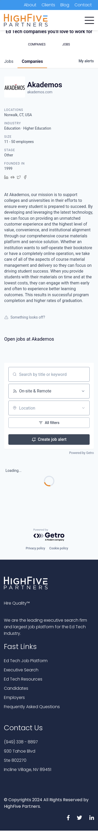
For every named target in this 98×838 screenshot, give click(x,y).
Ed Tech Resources (23, 679)
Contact (83, 5)
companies (32, 61)
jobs (8, 61)
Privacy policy (35, 548)
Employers (14, 697)
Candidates (16, 688)
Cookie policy (58, 548)
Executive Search (21, 670)
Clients (48, 5)
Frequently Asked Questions (32, 707)
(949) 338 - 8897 (21, 742)
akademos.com (39, 92)
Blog (64, 5)
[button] (89, 19)
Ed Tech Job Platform (26, 661)
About (30, 5)
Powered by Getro (81, 453)
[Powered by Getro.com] (49, 535)
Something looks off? (24, 317)
